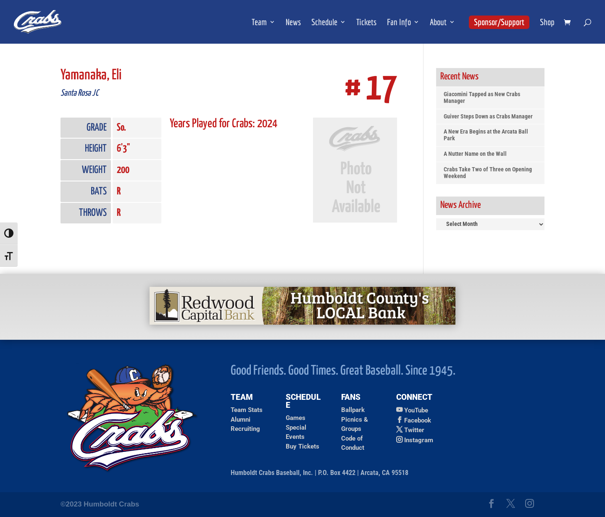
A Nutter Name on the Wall (475, 153)
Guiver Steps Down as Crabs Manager (488, 116)
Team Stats (247, 410)
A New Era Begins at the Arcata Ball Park (486, 135)
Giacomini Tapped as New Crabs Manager (482, 98)
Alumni (240, 419)
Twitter (414, 430)
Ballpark (353, 410)
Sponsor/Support (499, 22)
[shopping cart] (569, 23)
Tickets (366, 23)
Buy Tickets (302, 446)
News (293, 23)
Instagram (418, 440)
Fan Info (399, 23)
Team (259, 23)
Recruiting (245, 429)
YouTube (416, 410)
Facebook (417, 420)
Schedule (324, 23)
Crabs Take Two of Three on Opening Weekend (488, 173)
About (438, 23)
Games (295, 418)
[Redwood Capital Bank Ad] (302, 322)
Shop (547, 23)
